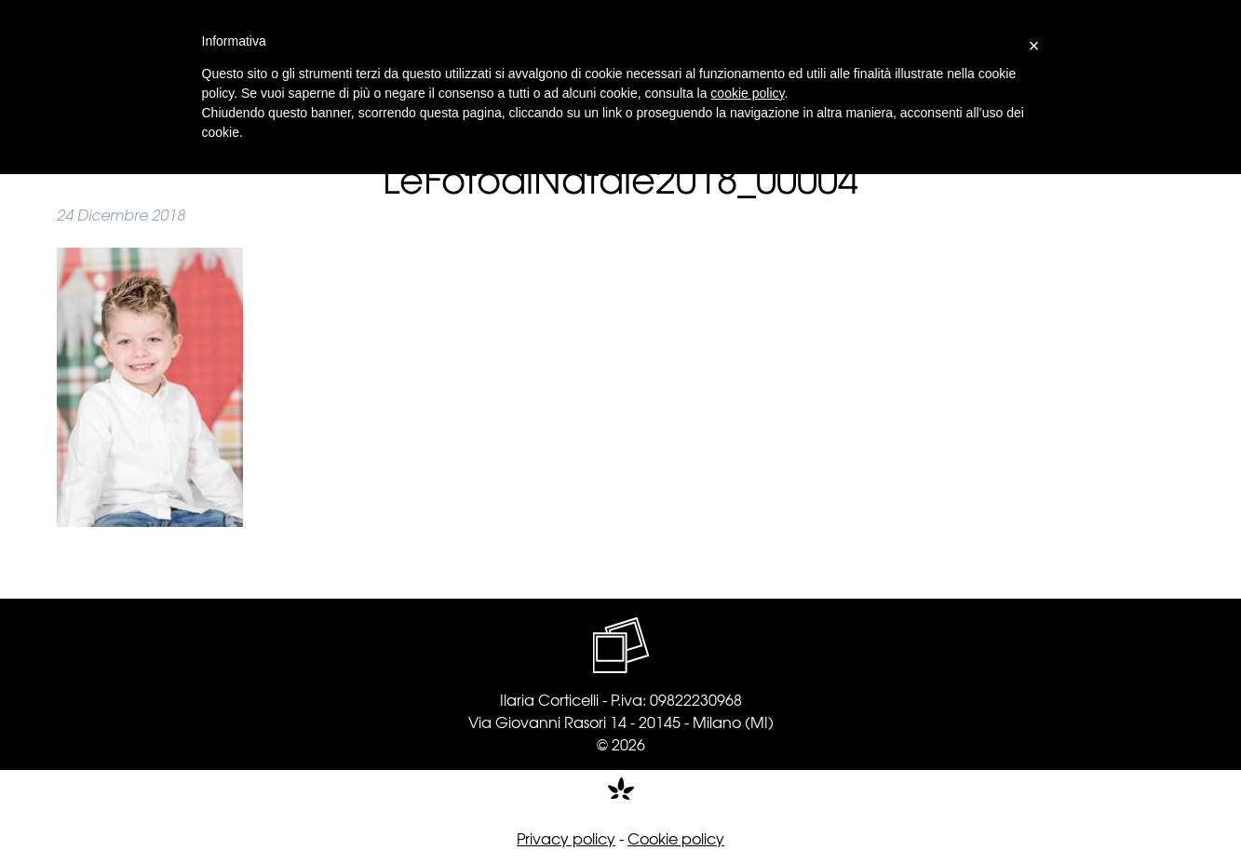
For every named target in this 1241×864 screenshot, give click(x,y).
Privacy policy (566, 838)
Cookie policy (675, 838)
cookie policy (747, 93)
